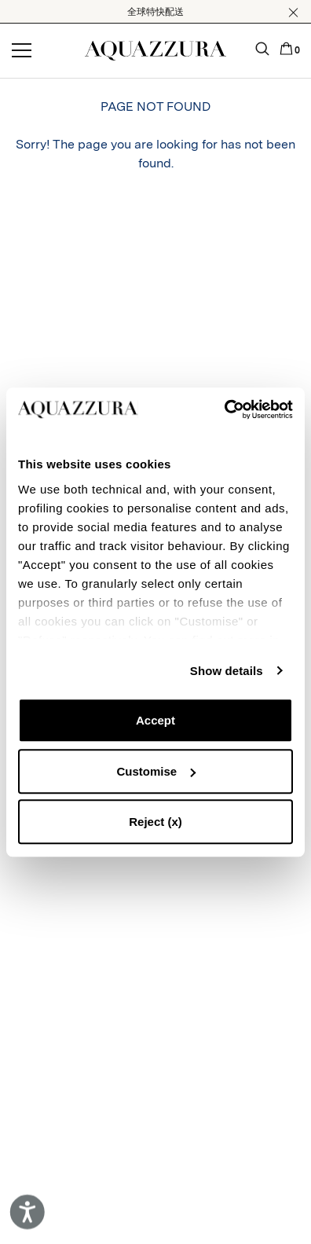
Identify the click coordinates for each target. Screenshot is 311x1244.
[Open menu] (21, 51)
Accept (155, 720)
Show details (226, 670)
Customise (156, 771)
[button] (293, 12)
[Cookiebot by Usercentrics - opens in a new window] (224, 409)
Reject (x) (155, 821)
